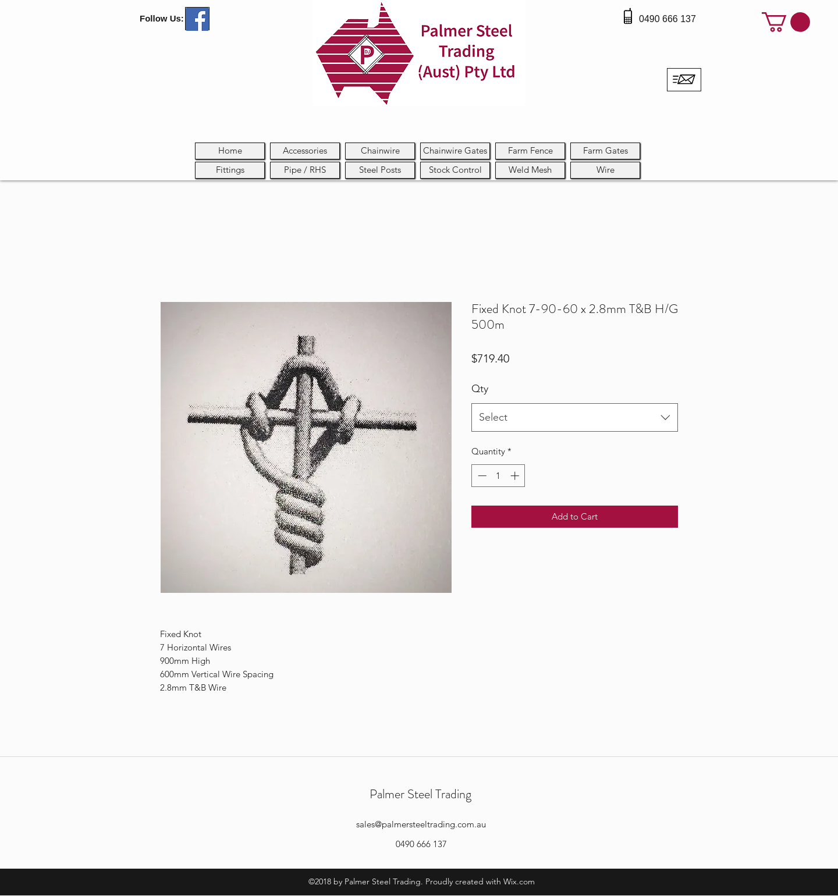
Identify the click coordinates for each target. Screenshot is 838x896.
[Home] (230, 151)
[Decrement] (481, 475)
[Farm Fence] (530, 151)
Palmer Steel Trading (420, 794)
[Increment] (516, 475)
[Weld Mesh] (530, 170)
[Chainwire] (380, 151)
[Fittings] (230, 170)
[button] (786, 22)
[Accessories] (305, 151)
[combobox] (574, 417)
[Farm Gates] (605, 151)
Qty (479, 388)
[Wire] (605, 170)
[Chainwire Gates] (455, 151)
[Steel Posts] (380, 170)
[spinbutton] (498, 475)
